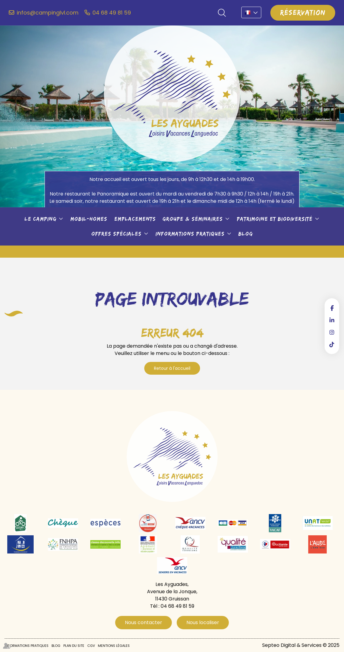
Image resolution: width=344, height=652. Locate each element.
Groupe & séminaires (192, 219)
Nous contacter (143, 622)
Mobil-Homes (88, 219)
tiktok (332, 344)
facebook (332, 308)
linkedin (332, 320)
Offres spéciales (116, 234)
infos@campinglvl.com (47, 12)
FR (251, 12)
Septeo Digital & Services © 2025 (300, 645)
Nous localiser (202, 622)
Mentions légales (114, 645)
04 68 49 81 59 (111, 12)
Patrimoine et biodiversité (274, 219)
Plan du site (73, 645)
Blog (245, 234)
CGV (91, 645)
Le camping (40, 219)
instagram (332, 332)
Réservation (303, 12)
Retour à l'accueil (172, 368)
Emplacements (135, 219)
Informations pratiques (190, 234)
